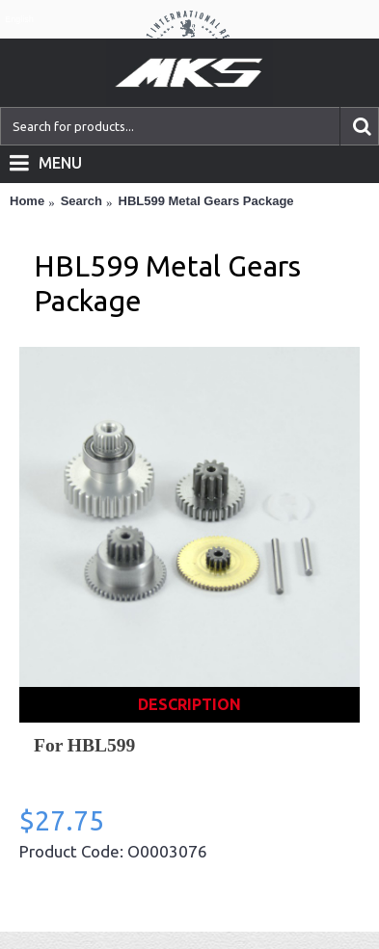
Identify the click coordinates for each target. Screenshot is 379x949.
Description (189, 704)
